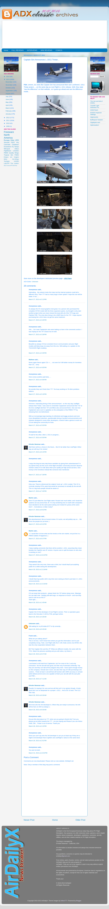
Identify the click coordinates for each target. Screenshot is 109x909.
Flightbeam (7, 151)
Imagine (16, 157)
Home (6, 50)
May (7, 102)
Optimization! (94, 125)
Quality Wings (14, 153)
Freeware (9, 132)
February (9, 111)
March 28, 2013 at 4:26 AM (37, 617)
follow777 (64, 900)
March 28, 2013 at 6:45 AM (37, 629)
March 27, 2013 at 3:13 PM (37, 299)
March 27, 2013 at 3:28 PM (37, 334)
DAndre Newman (35, 444)
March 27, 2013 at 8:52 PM (37, 510)
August (8, 93)
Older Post (80, 820)
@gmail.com (66, 856)
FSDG (17, 155)
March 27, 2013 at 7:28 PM (37, 475)
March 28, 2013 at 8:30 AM (37, 710)
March (8, 108)
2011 (8, 120)
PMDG (6, 153)
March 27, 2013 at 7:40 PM (37, 491)
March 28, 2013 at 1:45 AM (37, 602)
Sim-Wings (15, 159)
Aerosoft (6, 142)
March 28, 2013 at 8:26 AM (37, 695)
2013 (8, 79)
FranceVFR (10, 165)
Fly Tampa (15, 147)
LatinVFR (6, 163)
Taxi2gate (7, 161)
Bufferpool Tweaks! (96, 120)
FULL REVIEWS (18, 50)
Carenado (7, 144)
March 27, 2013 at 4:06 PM (37, 380)
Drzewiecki (7, 147)
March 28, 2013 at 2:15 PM (37, 726)
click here (68, 278)
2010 (8, 123)
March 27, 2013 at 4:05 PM (37, 367)
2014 (8, 76)
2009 (8, 126)
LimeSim (16, 151)
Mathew (31, 359)
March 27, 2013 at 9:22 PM (37, 524)
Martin (31, 498)
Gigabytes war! (95, 122)
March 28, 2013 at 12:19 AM (38, 584)
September (9, 90)
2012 (8, 117)
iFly (17, 142)
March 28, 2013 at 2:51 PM (37, 740)
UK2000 (16, 161)
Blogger (78, 900)
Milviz (5, 159)
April (7, 105)
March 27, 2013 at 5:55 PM (37, 425)
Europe (7, 140)
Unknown (32, 623)
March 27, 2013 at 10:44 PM (38, 555)
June (7, 99)
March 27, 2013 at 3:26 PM (37, 320)
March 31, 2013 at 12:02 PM (38, 753)
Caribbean (15, 144)
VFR (17, 140)
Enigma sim (8, 157)
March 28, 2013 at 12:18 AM (38, 569)
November (9, 85)
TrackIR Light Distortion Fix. (94, 106)
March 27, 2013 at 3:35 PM (37, 353)
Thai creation (14, 163)
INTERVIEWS (32, 50)
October (8, 88)
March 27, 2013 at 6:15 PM (37, 452)
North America (8, 136)
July (7, 96)
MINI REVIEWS (46, 50)
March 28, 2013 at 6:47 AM (37, 654)
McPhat (15, 165)
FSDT (13, 142)
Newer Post (29, 820)
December (9, 82)
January (8, 114)
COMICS (59, 50)
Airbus (17, 149)
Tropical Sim (8, 155)
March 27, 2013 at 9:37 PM (37, 538)
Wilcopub (7, 149)
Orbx (12, 140)
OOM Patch (94, 110)
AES (5, 165)
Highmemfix (94, 117)
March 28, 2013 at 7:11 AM (37, 679)
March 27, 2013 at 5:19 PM (37, 394)
